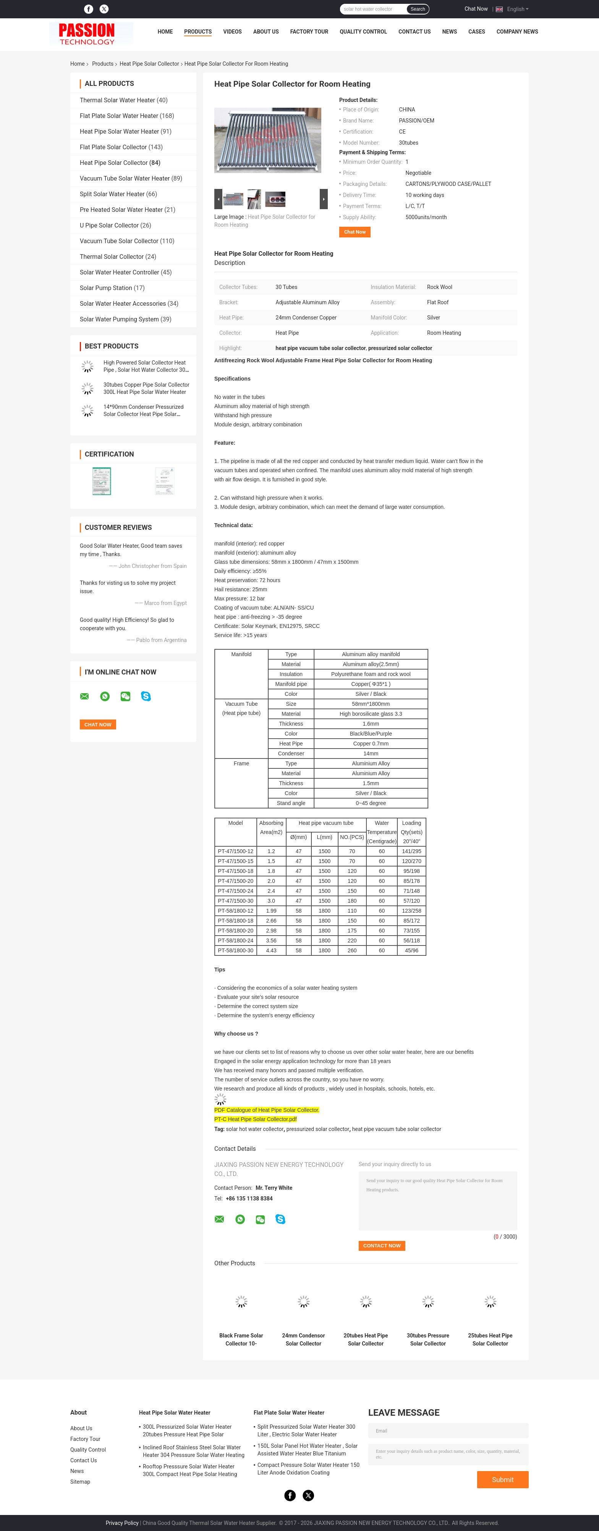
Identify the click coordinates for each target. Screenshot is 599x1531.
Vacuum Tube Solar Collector (119, 241)
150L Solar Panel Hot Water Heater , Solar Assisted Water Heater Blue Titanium (307, 1450)
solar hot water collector (255, 1129)
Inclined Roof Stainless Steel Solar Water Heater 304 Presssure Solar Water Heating (193, 1451)
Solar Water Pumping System (119, 319)
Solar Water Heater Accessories (123, 303)
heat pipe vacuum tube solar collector (396, 1129)
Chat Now (476, 9)
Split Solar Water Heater (112, 194)
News (449, 32)
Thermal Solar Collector (112, 256)
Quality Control (363, 32)
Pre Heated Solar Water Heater (121, 209)
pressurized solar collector (318, 1129)
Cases (476, 32)
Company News (517, 32)
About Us (266, 32)
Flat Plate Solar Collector (113, 147)
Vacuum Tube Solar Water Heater (125, 178)
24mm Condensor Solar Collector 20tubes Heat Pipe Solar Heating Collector (303, 1340)
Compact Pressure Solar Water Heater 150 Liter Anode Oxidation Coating (308, 1469)
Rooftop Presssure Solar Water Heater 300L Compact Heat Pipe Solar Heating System (190, 1471)
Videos (232, 32)
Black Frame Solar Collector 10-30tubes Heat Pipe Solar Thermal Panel (241, 1340)
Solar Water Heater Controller (119, 272)
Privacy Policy (122, 1523)
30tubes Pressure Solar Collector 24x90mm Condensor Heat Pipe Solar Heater (428, 1340)
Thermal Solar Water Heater (117, 100)
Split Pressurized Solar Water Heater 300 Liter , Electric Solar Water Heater (306, 1430)
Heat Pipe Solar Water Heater (119, 131)
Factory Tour (309, 32)
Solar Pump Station (106, 288)
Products (198, 32)
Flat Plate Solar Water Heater (119, 115)
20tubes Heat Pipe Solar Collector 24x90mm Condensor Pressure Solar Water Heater (365, 1340)
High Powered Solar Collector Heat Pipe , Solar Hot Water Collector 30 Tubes (145, 370)
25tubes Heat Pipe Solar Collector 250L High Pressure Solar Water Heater (490, 1340)
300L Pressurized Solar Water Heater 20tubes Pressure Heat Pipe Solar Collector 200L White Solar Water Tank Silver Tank (189, 1432)
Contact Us (414, 32)
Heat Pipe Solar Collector (149, 64)
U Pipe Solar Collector (109, 225)
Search (418, 9)
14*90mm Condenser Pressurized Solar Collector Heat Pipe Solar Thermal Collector (144, 414)
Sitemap (80, 1482)
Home (165, 32)
